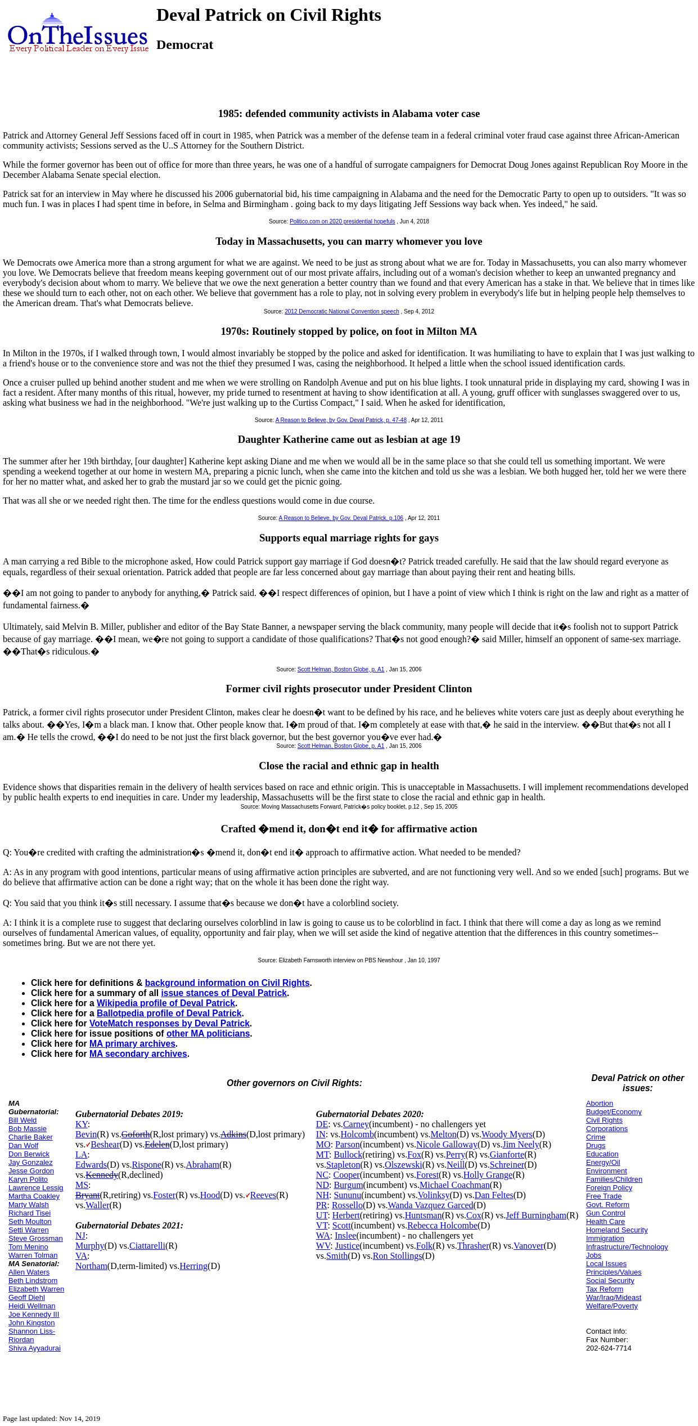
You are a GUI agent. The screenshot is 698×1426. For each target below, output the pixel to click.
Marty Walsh (28, 1204)
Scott (341, 1225)
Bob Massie (27, 1128)
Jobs (593, 1255)
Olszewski (403, 1164)
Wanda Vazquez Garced (430, 1205)
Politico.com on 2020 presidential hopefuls (342, 221)
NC (322, 1175)
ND (322, 1185)
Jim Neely (520, 1144)
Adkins (233, 1134)
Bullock (348, 1154)
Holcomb (357, 1134)
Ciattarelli (147, 1245)
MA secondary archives (138, 1054)
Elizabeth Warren (36, 1289)
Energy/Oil (603, 1162)
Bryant (87, 1195)
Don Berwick (28, 1154)
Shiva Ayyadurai (34, 1348)
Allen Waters (28, 1272)
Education (602, 1154)
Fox (414, 1154)
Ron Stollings (397, 1256)
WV (323, 1245)
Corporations (607, 1128)
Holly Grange (488, 1175)
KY (81, 1124)
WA (323, 1235)
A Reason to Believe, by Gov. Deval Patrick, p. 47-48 (341, 420)
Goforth (135, 1134)
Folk (424, 1245)
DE (322, 1124)
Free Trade (604, 1196)
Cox (473, 1215)
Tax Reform (604, 1289)
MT (322, 1154)
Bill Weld (22, 1120)
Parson (347, 1144)
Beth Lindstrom (32, 1280)
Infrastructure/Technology (627, 1247)
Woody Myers (507, 1134)
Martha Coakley (34, 1196)
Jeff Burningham (536, 1215)
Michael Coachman (455, 1185)
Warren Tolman (32, 1255)
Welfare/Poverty (612, 1306)
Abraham (202, 1164)
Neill (456, 1164)
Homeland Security (617, 1230)
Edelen (157, 1144)
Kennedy (101, 1175)
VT (322, 1225)
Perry (456, 1154)
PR (321, 1205)
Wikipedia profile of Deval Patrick (166, 1003)
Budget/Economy (614, 1111)
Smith (337, 1256)
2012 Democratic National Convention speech (342, 311)
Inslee (345, 1235)
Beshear (105, 1144)
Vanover (528, 1245)
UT (322, 1215)
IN (321, 1134)
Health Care (605, 1221)
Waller (97, 1205)
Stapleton (343, 1164)
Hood (210, 1195)
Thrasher (473, 1245)
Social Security (610, 1280)
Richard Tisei (29, 1213)
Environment (606, 1171)
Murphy (90, 1245)
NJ (80, 1235)
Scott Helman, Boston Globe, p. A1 (341, 669)
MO (323, 1144)
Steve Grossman (35, 1238)
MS (81, 1185)
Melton (443, 1134)
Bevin (86, 1134)
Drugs (596, 1145)
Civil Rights (604, 1120)
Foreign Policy (609, 1187)
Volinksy (434, 1195)
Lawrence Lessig (36, 1187)
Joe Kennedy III (33, 1314)
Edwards (91, 1164)
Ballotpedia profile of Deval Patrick (169, 1013)
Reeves (263, 1195)
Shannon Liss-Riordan (31, 1335)
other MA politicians (208, 1033)
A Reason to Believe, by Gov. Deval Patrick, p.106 (341, 518)
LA (81, 1154)
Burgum (348, 1185)
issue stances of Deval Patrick (224, 993)
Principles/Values (614, 1272)
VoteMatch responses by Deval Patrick (169, 1023)
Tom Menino (28, 1247)
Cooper (347, 1175)
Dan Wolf (23, 1145)
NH (322, 1195)
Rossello (347, 1205)
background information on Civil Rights (227, 983)
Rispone (146, 1164)
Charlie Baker (30, 1137)
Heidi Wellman (32, 1306)
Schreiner (507, 1164)
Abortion (599, 1103)
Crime (596, 1137)
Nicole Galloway (447, 1144)
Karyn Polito (28, 1179)
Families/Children (614, 1179)
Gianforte (507, 1154)
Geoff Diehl (26, 1297)
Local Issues (606, 1263)
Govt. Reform (607, 1204)
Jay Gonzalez (30, 1162)
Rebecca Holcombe (442, 1225)
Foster (164, 1195)
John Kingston (31, 1323)
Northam (91, 1266)
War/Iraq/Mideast (614, 1297)
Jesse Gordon (31, 1171)
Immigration (605, 1238)
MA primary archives (132, 1043)
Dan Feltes (494, 1195)
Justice (347, 1245)
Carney (356, 1124)
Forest (427, 1175)
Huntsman (423, 1215)
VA (81, 1256)
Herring (193, 1266)
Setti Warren (28, 1230)
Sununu (347, 1195)
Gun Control (605, 1213)
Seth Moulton (30, 1221)
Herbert (346, 1215)
